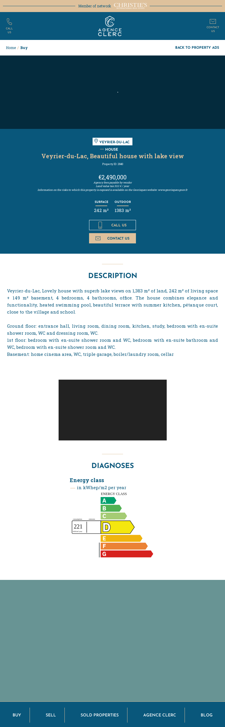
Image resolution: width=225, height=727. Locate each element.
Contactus (213, 29)
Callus (9, 30)
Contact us (112, 238)
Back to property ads (197, 47)
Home (11, 47)
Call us (112, 225)
